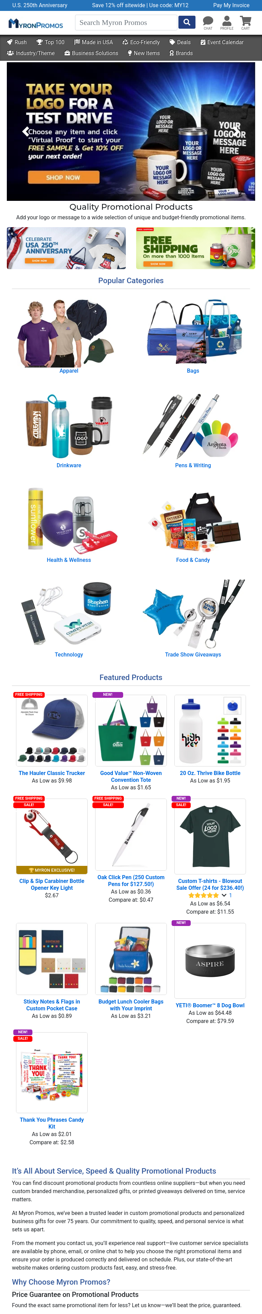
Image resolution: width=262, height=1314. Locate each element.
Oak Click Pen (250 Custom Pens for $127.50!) (132, 880)
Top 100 (50, 42)
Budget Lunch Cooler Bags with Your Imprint (132, 1005)
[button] (226, 21)
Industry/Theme (31, 53)
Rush (17, 42)
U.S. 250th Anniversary (39, 5)
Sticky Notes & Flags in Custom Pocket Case (53, 1005)
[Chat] (208, 21)
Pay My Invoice (231, 5)
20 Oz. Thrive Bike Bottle (210, 773)
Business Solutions (91, 53)
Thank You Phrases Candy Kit (52, 1123)
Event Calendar (222, 42)
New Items (144, 53)
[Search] (126, 22)
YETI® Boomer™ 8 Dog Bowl (210, 1005)
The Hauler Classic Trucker (52, 773)
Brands (181, 53)
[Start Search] (186, 22)
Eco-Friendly (141, 42)
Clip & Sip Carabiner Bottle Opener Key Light (52, 884)
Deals (180, 42)
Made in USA (93, 42)
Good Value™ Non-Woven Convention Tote (131, 776)
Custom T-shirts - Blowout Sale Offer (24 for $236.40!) (210, 884)
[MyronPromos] (35, 23)
